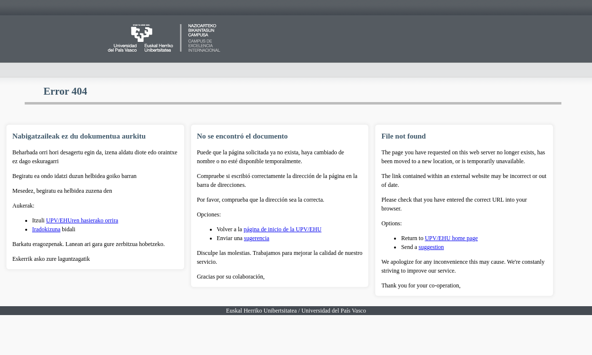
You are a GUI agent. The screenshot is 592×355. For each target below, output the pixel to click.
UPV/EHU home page (451, 238)
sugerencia (256, 238)
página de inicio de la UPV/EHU (282, 229)
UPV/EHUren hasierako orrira (82, 220)
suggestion (431, 247)
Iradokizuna (46, 229)
